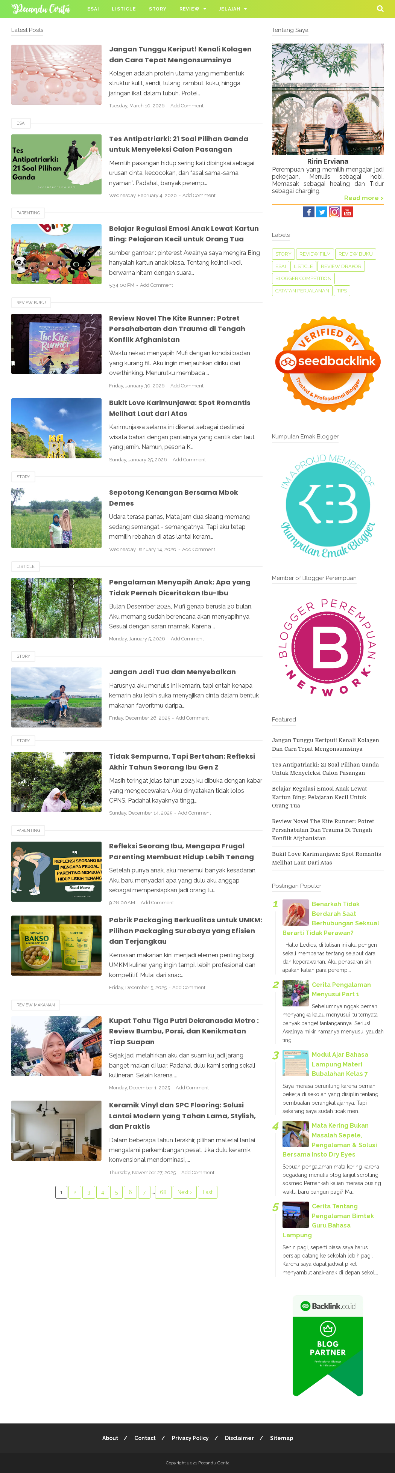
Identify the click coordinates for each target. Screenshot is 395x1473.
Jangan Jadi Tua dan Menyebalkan (177, 693)
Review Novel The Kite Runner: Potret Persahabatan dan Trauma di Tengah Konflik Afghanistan (182, 350)
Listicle (124, 9)
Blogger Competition (303, 278)
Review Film (315, 254)
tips (342, 291)
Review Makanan (36, 1037)
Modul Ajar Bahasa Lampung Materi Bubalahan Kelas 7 (340, 1064)
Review (189, 9)
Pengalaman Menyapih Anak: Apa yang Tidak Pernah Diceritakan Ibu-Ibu (186, 608)
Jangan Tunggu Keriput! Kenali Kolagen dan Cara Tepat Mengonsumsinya (169, 59)
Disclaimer (239, 1438)
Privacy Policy (190, 1438)
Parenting (28, 223)
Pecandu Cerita (213, 1462)
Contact (145, 1438)
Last (208, 1224)
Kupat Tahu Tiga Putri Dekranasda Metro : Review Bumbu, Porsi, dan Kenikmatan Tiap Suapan (176, 1063)
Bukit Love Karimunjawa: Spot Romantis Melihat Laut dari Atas (171, 429)
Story (158, 9)
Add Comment (187, 116)
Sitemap (281, 1438)
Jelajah (229, 9)
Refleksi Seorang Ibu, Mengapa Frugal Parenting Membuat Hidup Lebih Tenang (182, 878)
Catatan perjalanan (302, 291)
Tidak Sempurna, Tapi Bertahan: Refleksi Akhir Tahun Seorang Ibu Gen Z (184, 783)
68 (163, 1224)
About (110, 1438)
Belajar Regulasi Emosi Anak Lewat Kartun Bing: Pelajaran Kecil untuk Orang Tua (176, 249)
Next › (185, 1224)
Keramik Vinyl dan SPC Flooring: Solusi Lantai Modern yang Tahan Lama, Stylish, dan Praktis (183, 1148)
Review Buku (31, 324)
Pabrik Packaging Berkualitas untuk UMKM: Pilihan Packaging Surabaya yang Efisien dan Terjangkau (178, 963)
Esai (93, 9)
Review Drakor (341, 266)
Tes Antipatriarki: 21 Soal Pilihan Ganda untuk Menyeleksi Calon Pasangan (185, 154)
